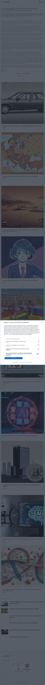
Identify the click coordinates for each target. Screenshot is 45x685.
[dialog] (22, 342)
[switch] (38, 341)
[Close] (42, 322)
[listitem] (22, 339)
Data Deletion (15, 362)
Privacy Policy (29, 362)
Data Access (22, 362)
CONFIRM (13, 358)
